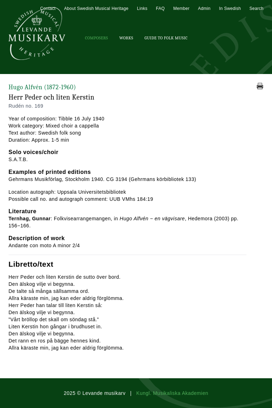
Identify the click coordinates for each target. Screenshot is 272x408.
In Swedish (230, 8)
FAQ (160, 8)
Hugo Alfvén (42, 87)
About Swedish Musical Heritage (96, 8)
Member (181, 8)
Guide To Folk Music (166, 37)
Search (256, 8)
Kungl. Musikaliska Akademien (172, 393)
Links (142, 8)
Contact (47, 8)
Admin (204, 8)
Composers (96, 37)
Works (126, 37)
